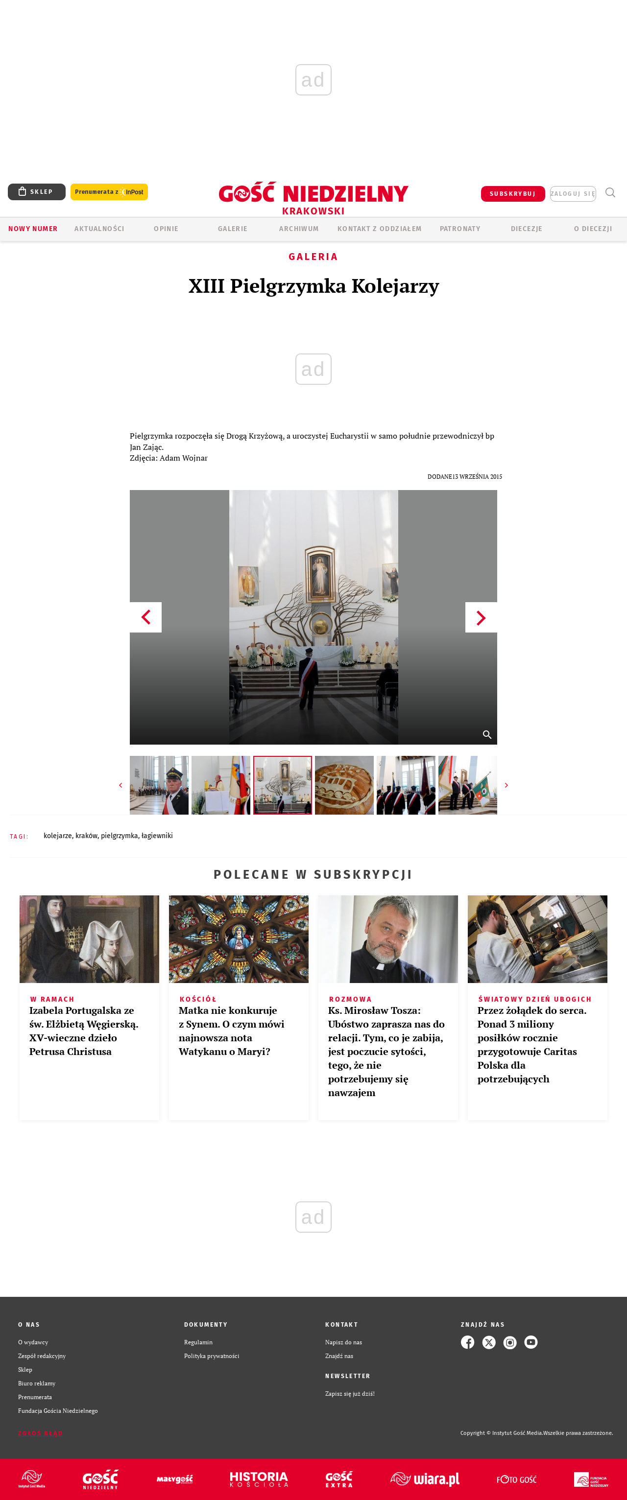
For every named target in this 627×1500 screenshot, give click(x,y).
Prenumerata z (109, 192)
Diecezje (527, 229)
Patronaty (460, 229)
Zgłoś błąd (40, 1433)
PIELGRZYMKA (119, 836)
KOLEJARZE (58, 836)
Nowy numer (33, 229)
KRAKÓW (86, 836)
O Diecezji (593, 229)
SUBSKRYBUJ (513, 193)
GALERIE (233, 229)
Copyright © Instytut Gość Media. (501, 1433)
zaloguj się (573, 193)
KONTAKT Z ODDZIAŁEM (380, 229)
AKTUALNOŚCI (99, 229)
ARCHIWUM (299, 229)
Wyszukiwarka (610, 193)
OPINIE (166, 229)
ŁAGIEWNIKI (157, 836)
